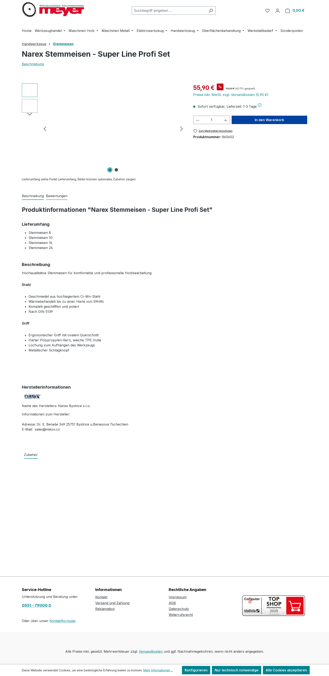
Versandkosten (151, 651)
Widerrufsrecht (181, 615)
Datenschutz (179, 609)
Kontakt (101, 597)
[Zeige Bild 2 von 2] (116, 170)
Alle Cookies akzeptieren (286, 670)
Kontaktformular (63, 621)
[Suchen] (211, 10)
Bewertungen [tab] (56, 196)
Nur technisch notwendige (236, 670)
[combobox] (169, 10)
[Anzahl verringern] (197, 120)
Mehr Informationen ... (158, 670)
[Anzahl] (212, 120)
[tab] (33, 196)
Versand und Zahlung (112, 603)
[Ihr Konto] (278, 10)
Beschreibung (33, 64)
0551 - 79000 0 (36, 605)
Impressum (178, 597)
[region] (103, 128)
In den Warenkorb (269, 120)
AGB (172, 603)
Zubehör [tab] (31, 455)
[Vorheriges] (45, 128)
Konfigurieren (196, 670)
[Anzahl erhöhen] (225, 120)
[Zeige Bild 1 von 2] (110, 170)
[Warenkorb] (295, 10)
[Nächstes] (181, 128)
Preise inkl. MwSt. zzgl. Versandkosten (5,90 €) (230, 95)
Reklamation (105, 609)
